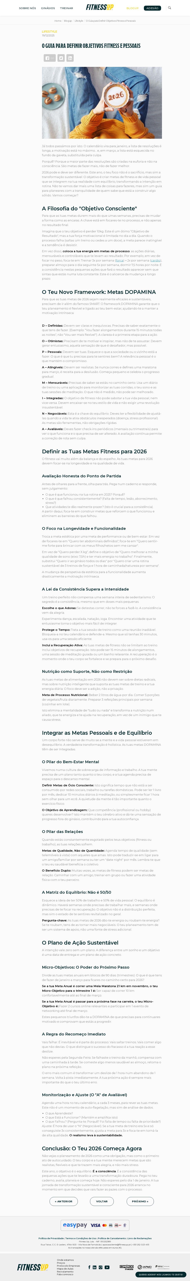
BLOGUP (132, 8)
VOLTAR (101, 1201)
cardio (155, 260)
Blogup (68, 20)
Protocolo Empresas (68, 1265)
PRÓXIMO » (140, 1201)
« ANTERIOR (63, 1201)
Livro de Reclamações (140, 1238)
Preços (61, 1262)
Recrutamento (65, 1271)
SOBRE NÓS (27, 8)
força (119, 260)
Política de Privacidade (51, 1238)
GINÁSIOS (48, 8)
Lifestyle (79, 20)
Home (58, 20)
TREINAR (66, 8)
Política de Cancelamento (112, 1238)
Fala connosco (65, 1274)
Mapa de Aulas (65, 1268)
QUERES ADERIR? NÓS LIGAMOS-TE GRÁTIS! (161, 1275)
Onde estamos (65, 1260)
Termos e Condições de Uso (80, 1238)
